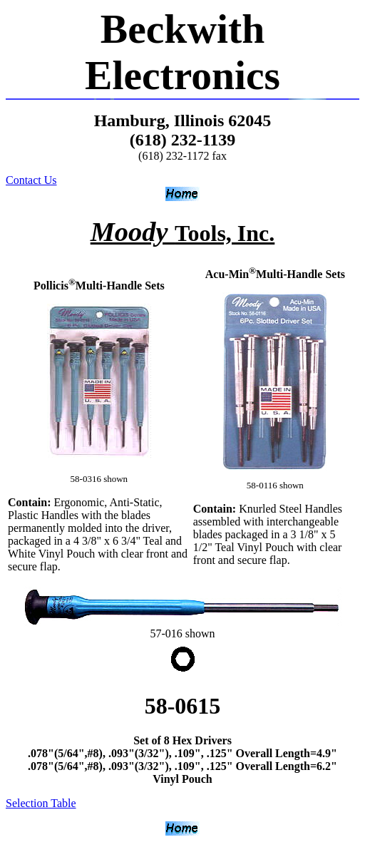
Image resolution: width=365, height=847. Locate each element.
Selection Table (41, 803)
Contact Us (31, 180)
